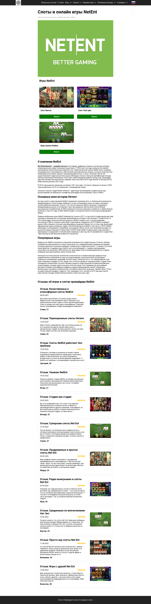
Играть (56, 117)
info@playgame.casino (71, 600)
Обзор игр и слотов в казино (47, 17)
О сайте (61, 3)
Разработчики (88, 3)
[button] (71, 2)
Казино (76, 3)
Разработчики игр (63, 17)
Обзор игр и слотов (49, 3)
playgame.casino (87, 600)
